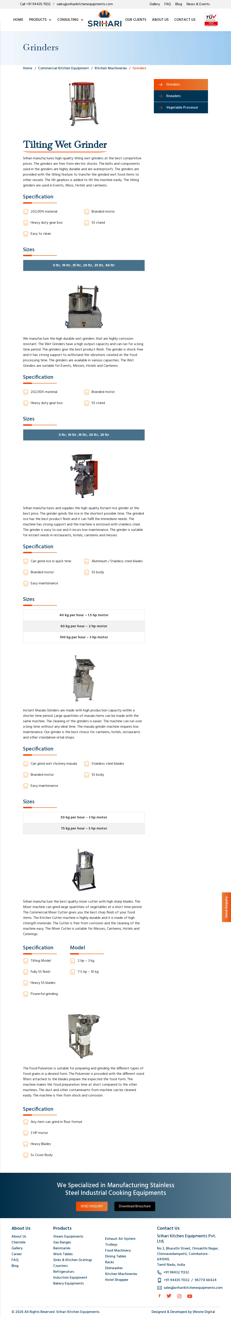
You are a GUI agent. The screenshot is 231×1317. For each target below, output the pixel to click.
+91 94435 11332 (176, 1280)
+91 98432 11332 (176, 1272)
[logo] (104, 20)
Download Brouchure (135, 1206)
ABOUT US (160, 20)
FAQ (167, 4)
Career (17, 1254)
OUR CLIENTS (135, 20)
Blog (178, 4)
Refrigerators (63, 1272)
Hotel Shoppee (116, 1280)
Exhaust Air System (120, 1239)
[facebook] (159, 1296)
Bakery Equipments (68, 1284)
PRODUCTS (40, 20)
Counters (60, 1266)
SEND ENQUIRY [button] (92, 1206)
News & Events (198, 4)
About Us (19, 1237)
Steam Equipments (68, 1237)
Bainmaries (61, 1248)
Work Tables (63, 1254)
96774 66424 (206, 1280)
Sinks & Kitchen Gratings (72, 1260)
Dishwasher (114, 1268)
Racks (109, 1262)
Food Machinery (118, 1251)
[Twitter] (168, 1296)
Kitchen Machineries (121, 1274)
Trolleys (111, 1245)
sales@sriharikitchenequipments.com (85, 4)
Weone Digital (204, 1312)
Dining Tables (115, 1256)
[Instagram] (179, 1296)
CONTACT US (184, 20)
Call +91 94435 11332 (35, 4)
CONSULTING (70, 20)
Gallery (155, 4)
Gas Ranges (62, 1242)
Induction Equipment (70, 1278)
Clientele (18, 1242)
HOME (18, 20)
